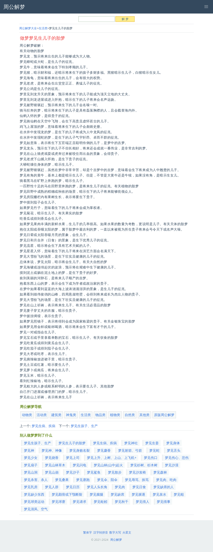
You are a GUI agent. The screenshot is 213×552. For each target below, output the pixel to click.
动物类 (27, 414)
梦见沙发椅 (137, 472)
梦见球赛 (58, 501)
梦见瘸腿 (96, 494)
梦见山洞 (30, 472)
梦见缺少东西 (34, 494)
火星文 (126, 532)
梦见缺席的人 (163, 487)
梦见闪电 (79, 465)
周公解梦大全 (28, 28)
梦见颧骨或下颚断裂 (67, 494)
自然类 (130, 414)
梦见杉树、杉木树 (143, 465)
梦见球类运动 (34, 501)
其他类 (144, 414)
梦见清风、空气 (36, 509)
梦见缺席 (117, 494)
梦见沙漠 (171, 465)
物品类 (100, 414)
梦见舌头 (173, 450)
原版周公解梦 (164, 414)
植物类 (115, 414)
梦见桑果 (62, 479)
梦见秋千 (121, 501)
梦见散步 (115, 472)
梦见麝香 (104, 450)
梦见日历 (73, 487)
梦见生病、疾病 (43, 426)
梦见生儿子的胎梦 (72, 443)
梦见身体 (173, 443)
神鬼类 (71, 414)
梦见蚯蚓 (100, 501)
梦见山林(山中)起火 (108, 465)
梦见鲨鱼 (94, 472)
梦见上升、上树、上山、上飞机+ (111, 457)
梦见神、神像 (52, 450)
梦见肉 (120, 487)
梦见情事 (163, 501)
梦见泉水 (159, 494)
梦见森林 (160, 472)
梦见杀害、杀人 (36, 479)
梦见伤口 (150, 457)
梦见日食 (139, 487)
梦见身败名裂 (79, 450)
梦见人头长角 (97, 487)
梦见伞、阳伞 (107, 479)
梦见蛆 (179, 494)
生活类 (43, 28)
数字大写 (115, 532)
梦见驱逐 (138, 494)
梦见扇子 (30, 465)
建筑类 (56, 414)
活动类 (42, 414)
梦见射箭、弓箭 (130, 450)
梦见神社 (131, 443)
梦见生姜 (152, 443)
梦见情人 (142, 501)
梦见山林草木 (55, 465)
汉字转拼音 (100, 532)
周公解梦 (116, 540)
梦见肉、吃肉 (166, 479)
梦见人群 (52, 487)
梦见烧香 (52, 457)
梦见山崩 (52, 472)
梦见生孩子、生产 (84, 426)
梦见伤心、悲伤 (177, 457)
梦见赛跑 (83, 479)
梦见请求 (79, 501)
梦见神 (29, 450)
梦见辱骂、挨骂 (137, 479)
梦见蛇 (154, 450)
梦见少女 (30, 457)
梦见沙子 (73, 472)
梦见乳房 (30, 487)
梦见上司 (73, 457)
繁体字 (87, 532)
